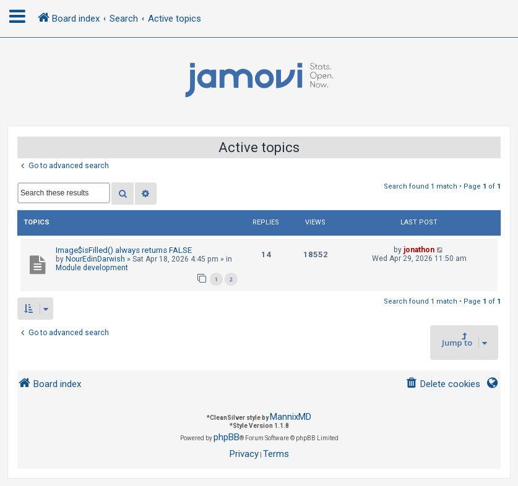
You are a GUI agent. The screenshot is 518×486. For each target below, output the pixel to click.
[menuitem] (443, 384)
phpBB (227, 437)
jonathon (419, 249)
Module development (92, 267)
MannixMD (290, 416)
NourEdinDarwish (95, 259)
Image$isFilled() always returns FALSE (124, 250)
